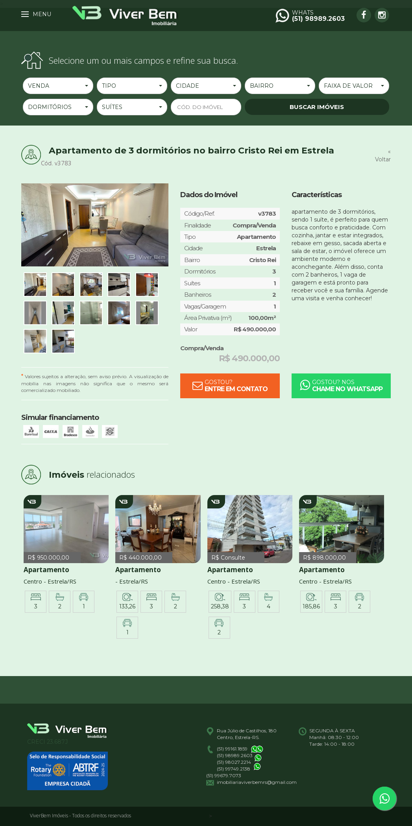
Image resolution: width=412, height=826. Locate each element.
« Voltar (383, 155)
